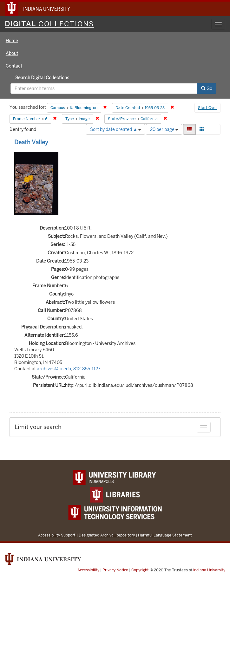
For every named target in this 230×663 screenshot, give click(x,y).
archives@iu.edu (54, 369)
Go (206, 88)
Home (12, 40)
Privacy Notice (115, 570)
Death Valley (31, 142)
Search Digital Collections (42, 78)
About (12, 53)
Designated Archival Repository (107, 535)
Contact (14, 66)
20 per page (164, 129)
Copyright (140, 570)
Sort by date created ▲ (115, 129)
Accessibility (88, 570)
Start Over (207, 107)
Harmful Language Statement (165, 535)
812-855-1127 (87, 369)
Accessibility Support (57, 535)
